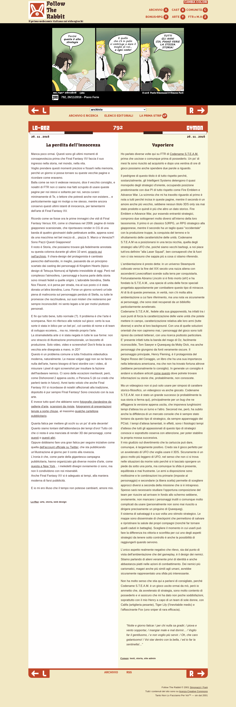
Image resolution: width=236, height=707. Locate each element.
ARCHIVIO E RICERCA (83, 115)
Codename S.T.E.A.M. (184, 153)
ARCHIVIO (159, 10)
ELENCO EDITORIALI (118, 115)
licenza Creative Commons (193, 691)
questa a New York (43, 466)
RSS (129, 672)
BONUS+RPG (157, 17)
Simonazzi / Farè (199, 687)
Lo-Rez (35, 502)
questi (35, 437)
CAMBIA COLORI (195, 2)
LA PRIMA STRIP (153, 115)
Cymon (124, 658)
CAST (178, 10)
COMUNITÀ (197, 10)
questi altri (48, 437)
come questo (162, 373)
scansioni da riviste (62, 406)
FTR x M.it (198, 17)
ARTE (178, 17)
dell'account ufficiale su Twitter (59, 447)
